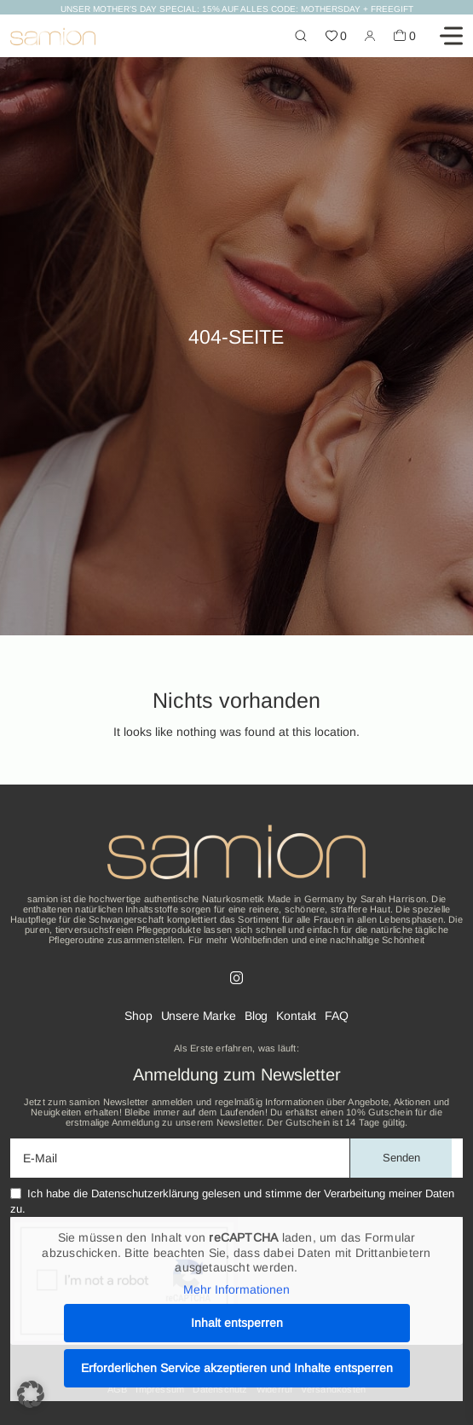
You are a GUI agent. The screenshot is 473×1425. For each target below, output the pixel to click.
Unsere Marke (198, 1015)
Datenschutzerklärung (145, 1193)
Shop (138, 1015)
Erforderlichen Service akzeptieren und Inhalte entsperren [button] (237, 1368)
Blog (256, 1015)
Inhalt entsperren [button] (237, 1322)
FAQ (337, 1015)
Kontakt (296, 1015)
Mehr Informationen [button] (236, 1289)
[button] (30, 1394)
